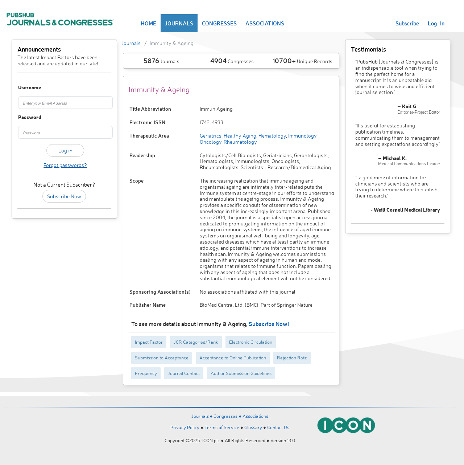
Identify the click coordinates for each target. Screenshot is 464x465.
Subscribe (407, 23)
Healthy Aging (239, 135)
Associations (255, 416)
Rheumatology (240, 142)
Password (25, 117)
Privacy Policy (184, 427)
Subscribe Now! (269, 323)
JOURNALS (179, 23)
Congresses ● (228, 416)
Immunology (301, 135)
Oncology (210, 142)
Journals (131, 43)
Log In (436, 23)
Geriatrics (210, 135)
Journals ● (202, 416)
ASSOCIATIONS (264, 23)
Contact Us (278, 427)
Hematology (271, 135)
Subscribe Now (64, 196)
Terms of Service (221, 427)
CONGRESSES (219, 23)
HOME (148, 23)
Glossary (253, 427)
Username (25, 88)
